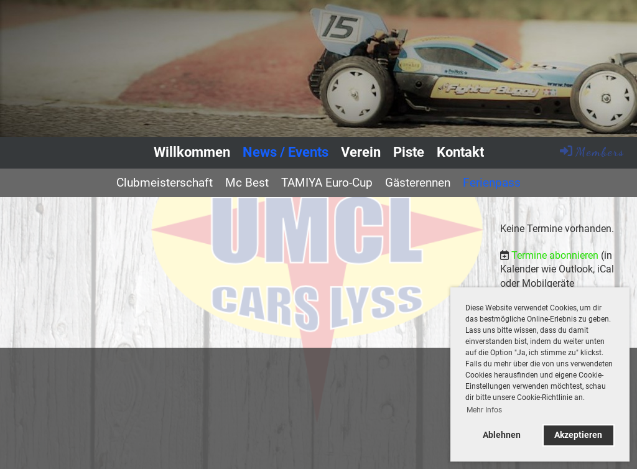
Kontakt (460, 152)
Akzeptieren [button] (578, 435)
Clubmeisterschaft (164, 182)
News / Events (285, 152)
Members (591, 151)
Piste (408, 152)
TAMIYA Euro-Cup (327, 182)
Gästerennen (417, 182)
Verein (361, 152)
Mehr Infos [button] (484, 410)
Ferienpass (492, 182)
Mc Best (247, 182)
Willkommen (192, 152)
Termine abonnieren (554, 255)
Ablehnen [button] (502, 435)
